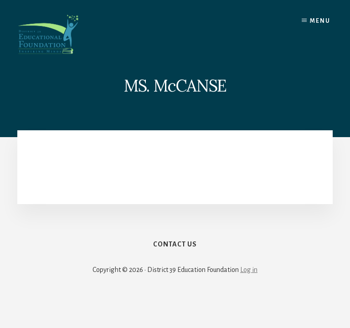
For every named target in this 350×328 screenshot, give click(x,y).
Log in (248, 269)
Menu (320, 21)
